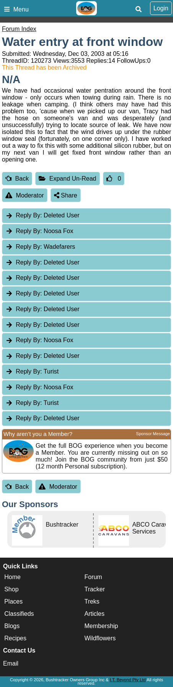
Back (17, 178)
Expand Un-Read (67, 178)
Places (13, 602)
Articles (94, 614)
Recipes (15, 638)
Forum (93, 577)
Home (12, 577)
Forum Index (19, 29)
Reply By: (29, 215)
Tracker (94, 589)
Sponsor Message (153, 433)
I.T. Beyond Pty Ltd (128, 679)
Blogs (12, 626)
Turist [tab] (32, 371)
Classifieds (19, 614)
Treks (91, 602)
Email (10, 663)
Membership (101, 626)
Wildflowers (100, 638)
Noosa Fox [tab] (39, 231)
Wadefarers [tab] (40, 246)
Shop (11, 589)
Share (65, 195)
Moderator (24, 195)
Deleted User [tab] (42, 215)
